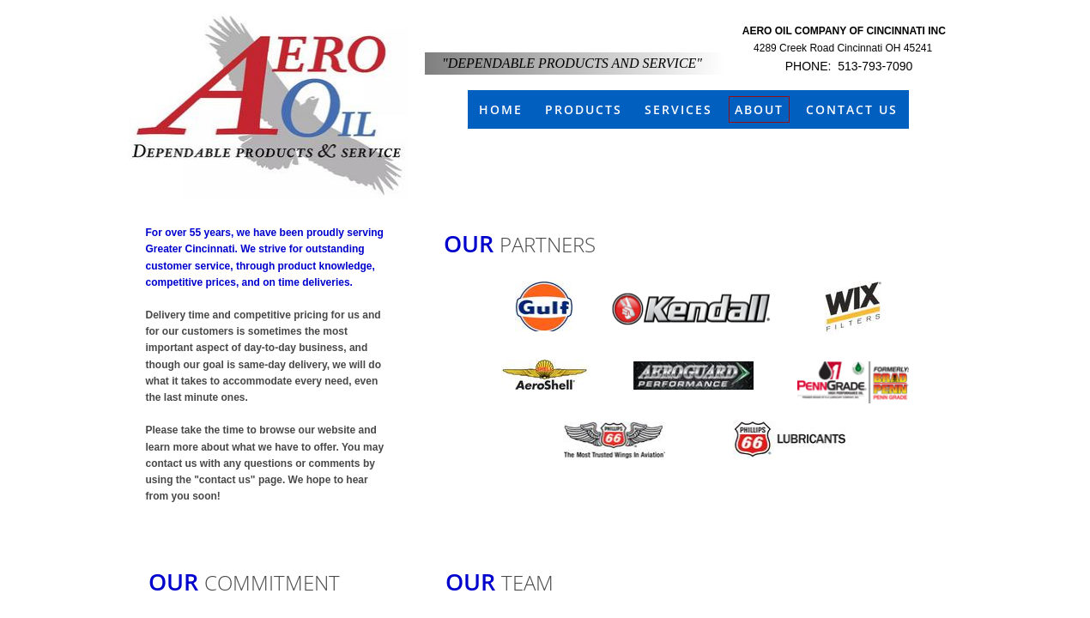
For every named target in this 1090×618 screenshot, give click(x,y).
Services (678, 109)
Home (501, 109)
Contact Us (852, 109)
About (759, 109)
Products (583, 109)
